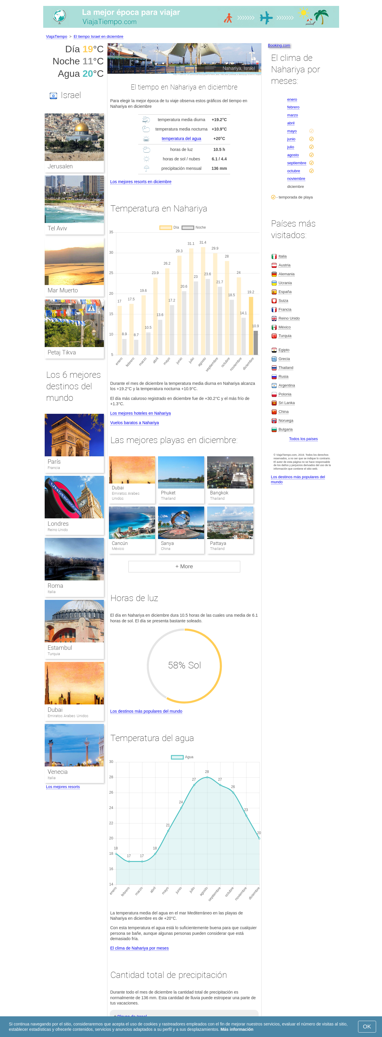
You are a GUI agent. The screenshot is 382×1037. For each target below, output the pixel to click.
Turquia (54, 654)
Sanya (167, 543)
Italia (52, 592)
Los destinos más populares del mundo (146, 711)
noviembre (296, 178)
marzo (292, 115)
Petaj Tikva (62, 352)
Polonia (284, 394)
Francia (54, 467)
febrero (293, 107)
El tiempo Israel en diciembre (98, 36)
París (54, 461)
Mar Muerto (63, 290)
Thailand (285, 367)
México (284, 327)
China (283, 411)
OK (367, 1026)
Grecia (284, 358)
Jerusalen (60, 166)
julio (290, 147)
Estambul (60, 647)
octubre (293, 171)
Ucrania (285, 283)
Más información (236, 1029)
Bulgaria (285, 429)
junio (291, 139)
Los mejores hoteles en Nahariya (140, 413)
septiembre (296, 163)
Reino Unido (58, 530)
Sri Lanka (286, 403)
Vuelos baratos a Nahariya (134, 422)
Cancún (120, 543)
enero (292, 99)
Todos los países (303, 439)
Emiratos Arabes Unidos (68, 716)
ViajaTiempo (56, 36)
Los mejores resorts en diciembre (141, 181)
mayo (292, 131)
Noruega (285, 420)
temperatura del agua (181, 138)
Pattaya (218, 543)
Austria (284, 265)
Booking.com (279, 45)
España (284, 291)
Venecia (58, 771)
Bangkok (219, 493)
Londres (58, 523)
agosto (293, 155)
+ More (184, 566)
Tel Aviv (57, 228)
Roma (55, 585)
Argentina (286, 385)
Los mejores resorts (63, 786)
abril (291, 123)
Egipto (283, 350)
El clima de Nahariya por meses (139, 948)
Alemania (286, 274)
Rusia (283, 376)
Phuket (168, 493)
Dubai (118, 488)
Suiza (283, 300)
